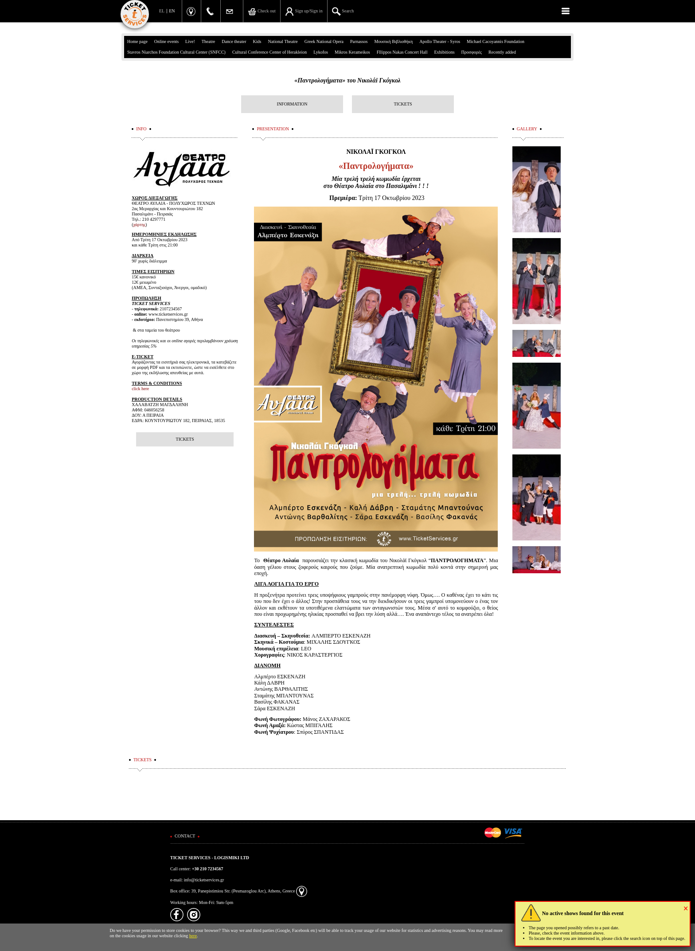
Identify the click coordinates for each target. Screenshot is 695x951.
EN (172, 10)
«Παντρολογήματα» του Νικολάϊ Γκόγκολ (347, 80)
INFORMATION (292, 104)
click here (140, 388)
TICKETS (403, 104)
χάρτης (139, 224)
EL (161, 10)
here (193, 935)
